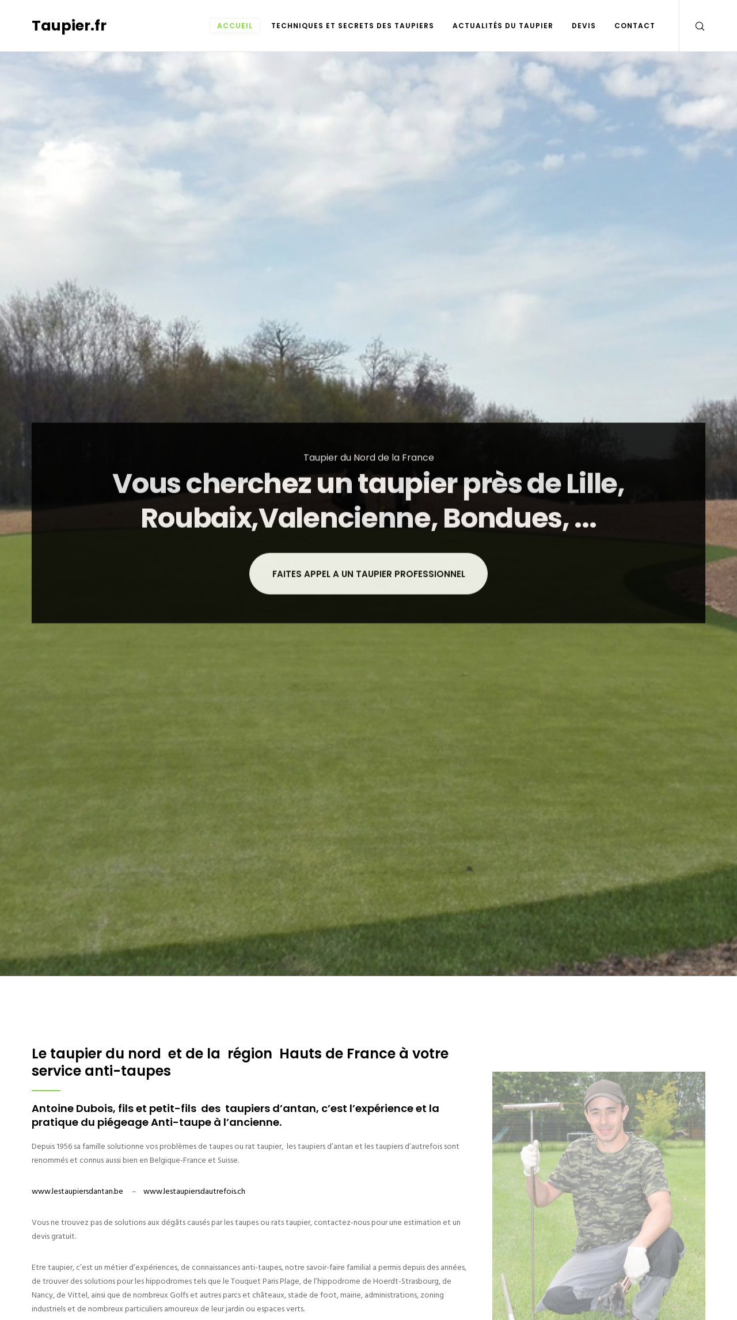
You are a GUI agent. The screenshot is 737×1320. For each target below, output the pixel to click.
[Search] (692, 26)
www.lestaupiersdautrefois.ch (194, 1191)
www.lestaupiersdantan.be (77, 1191)
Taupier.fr (69, 26)
